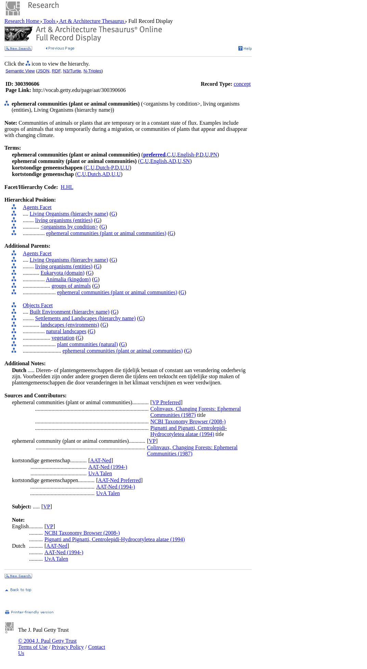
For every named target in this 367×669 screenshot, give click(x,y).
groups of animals (71, 286)
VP (152, 441)
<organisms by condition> (69, 227)
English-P (187, 155)
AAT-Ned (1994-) (107, 467)
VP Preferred (166, 402)
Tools (49, 21)
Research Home (22, 21)
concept (242, 84)
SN (186, 161)
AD (172, 161)
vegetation (63, 338)
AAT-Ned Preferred (119, 480)
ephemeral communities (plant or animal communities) (106, 233)
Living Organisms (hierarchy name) (69, 214)
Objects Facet (38, 305)
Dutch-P (105, 167)
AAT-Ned (101, 460)
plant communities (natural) (87, 344)
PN (213, 155)
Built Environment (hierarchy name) (69, 312)
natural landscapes (66, 331)
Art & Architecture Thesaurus (92, 21)
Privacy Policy (68, 647)
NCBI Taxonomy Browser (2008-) (187, 421)
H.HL (67, 187)
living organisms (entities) (64, 220)
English (158, 161)
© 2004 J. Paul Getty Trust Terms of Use (47, 644)
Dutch (94, 174)
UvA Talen (100, 473)
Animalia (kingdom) (68, 279)
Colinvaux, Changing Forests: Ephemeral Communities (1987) (195, 412)
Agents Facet (37, 207)
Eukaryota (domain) (62, 273)
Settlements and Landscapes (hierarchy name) (85, 318)
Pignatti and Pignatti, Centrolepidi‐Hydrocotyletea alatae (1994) (188, 431)
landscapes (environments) (70, 325)
